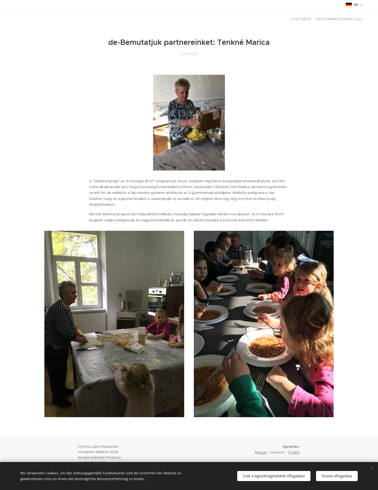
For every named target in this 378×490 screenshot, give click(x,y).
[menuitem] (358, 20)
